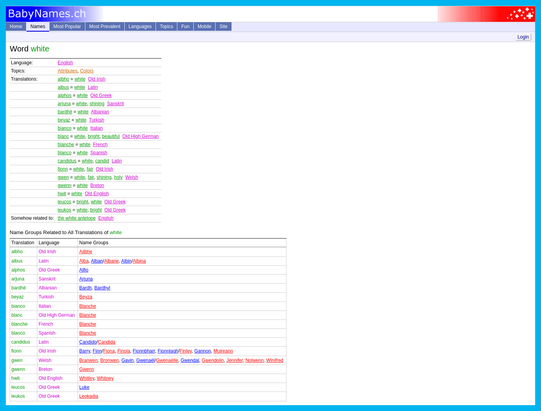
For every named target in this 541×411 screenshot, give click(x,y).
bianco (64, 128)
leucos (64, 202)
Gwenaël (145, 360)
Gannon (202, 351)
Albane (111, 261)
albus (63, 87)
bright (93, 136)
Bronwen (109, 360)
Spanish (98, 152)
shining (97, 103)
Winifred (274, 360)
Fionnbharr (144, 351)
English (65, 62)
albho (63, 79)
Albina (139, 261)
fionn (63, 169)
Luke (84, 387)
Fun (185, 26)
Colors (87, 71)
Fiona (109, 351)
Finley (186, 351)
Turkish (96, 120)
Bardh (85, 288)
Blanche (87, 306)
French (100, 144)
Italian (96, 128)
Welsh (131, 177)
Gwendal (190, 360)
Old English (97, 193)
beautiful (111, 136)
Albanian (100, 112)
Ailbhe (85, 251)
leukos (64, 210)
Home (16, 26)
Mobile (204, 26)
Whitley (86, 378)
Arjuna (86, 279)
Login (523, 37)
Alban (97, 261)
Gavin (127, 360)
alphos (64, 95)
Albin (126, 261)
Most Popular (67, 26)
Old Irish (97, 79)
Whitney (105, 378)
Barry (84, 351)
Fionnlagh (168, 351)
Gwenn (86, 369)
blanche (66, 144)
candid (102, 161)
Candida (106, 342)
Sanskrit (115, 103)
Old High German (140, 136)
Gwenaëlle (167, 360)
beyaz (64, 120)
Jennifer (234, 360)
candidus (67, 161)
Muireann (223, 351)
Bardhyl (102, 288)
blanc (63, 136)
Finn (97, 351)
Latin (93, 87)
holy (118, 177)
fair (90, 169)
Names (37, 26)
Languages (140, 26)
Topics (166, 26)
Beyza (85, 297)
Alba (83, 261)
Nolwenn (255, 360)
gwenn (64, 185)
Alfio (83, 270)
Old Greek (101, 95)
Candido (88, 342)
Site (223, 26)
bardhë (65, 112)
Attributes (68, 71)
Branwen (88, 360)
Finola (123, 351)
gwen (63, 177)
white (79, 79)
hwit (62, 193)
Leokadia (88, 396)
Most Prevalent (104, 26)
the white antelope (76, 218)
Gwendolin (213, 360)
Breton (97, 185)
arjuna (64, 103)
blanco (64, 152)
